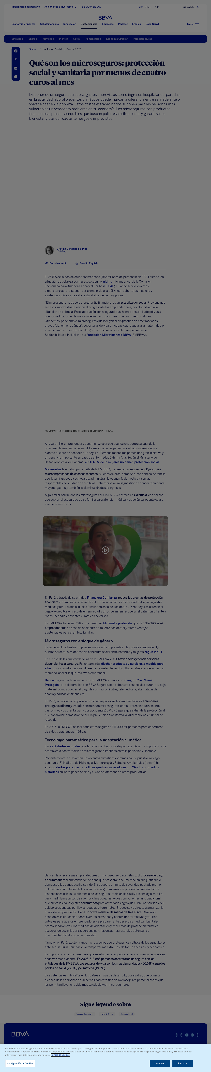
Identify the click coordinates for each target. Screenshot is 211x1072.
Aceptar (160, 1063)
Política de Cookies (60, 1055)
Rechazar (182, 1063)
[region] (105, 1058)
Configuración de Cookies (20, 1063)
